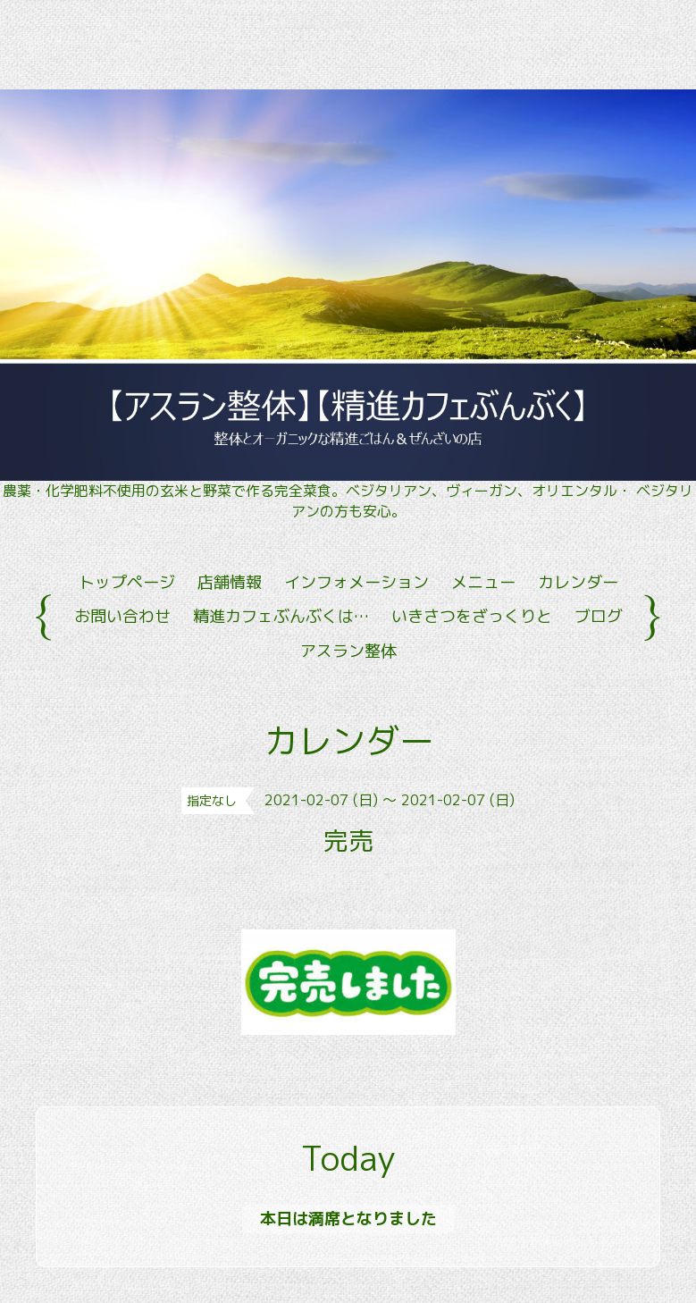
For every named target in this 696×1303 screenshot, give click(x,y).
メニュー (483, 582)
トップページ (127, 582)
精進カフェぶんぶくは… (281, 616)
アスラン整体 (348, 651)
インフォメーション (356, 582)
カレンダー (578, 582)
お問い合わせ (122, 616)
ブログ (598, 616)
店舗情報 (229, 582)
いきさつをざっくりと (471, 616)
